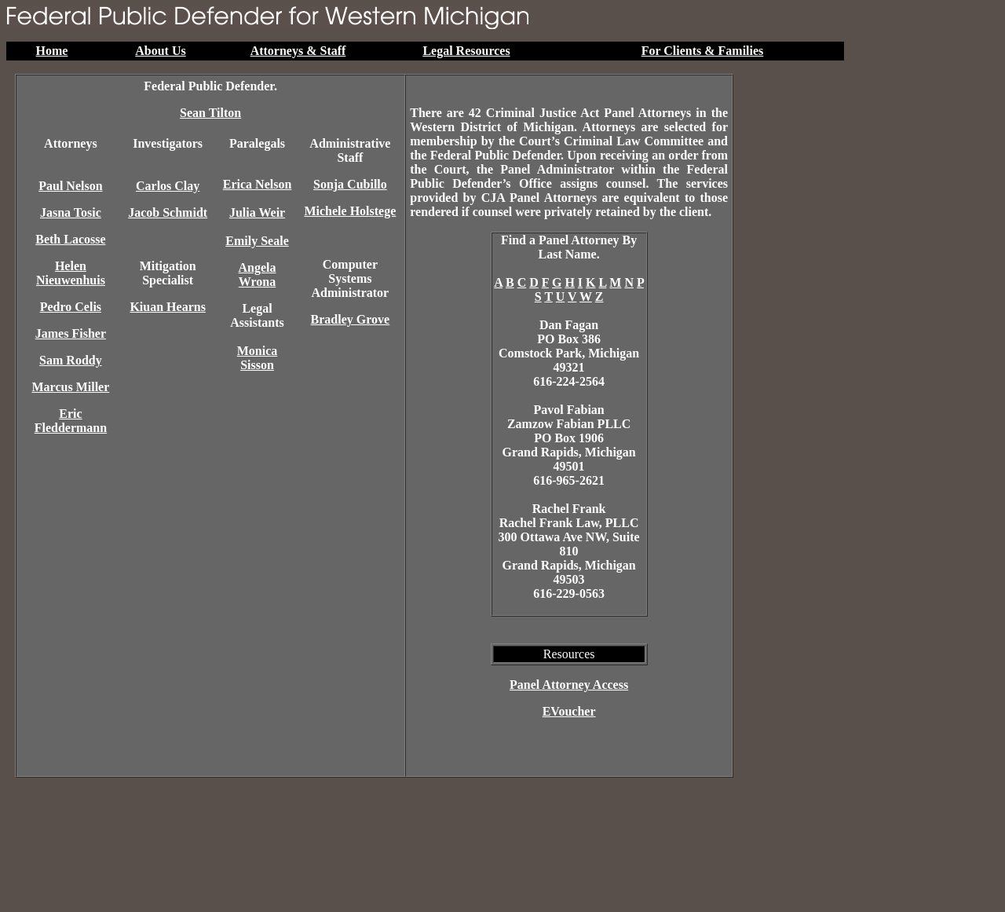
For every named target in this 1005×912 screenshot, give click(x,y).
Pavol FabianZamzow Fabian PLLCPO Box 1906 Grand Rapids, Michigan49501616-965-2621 (568, 445)
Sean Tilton (210, 112)
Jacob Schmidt (167, 212)
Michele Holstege (350, 211)
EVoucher (569, 711)
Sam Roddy (70, 360)
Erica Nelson (257, 184)
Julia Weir (257, 212)
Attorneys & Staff (298, 50)
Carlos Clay (167, 185)
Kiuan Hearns (167, 306)
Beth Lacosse (70, 239)
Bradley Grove (350, 319)
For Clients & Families (702, 50)
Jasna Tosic (70, 212)
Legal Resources (466, 50)
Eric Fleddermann (71, 420)
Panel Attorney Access (569, 684)
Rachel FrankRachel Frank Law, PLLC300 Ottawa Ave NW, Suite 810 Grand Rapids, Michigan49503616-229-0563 (569, 551)
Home (52, 50)
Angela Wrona (257, 274)
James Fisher (70, 333)
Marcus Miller (71, 387)
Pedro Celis (70, 306)
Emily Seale (256, 240)
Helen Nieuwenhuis (70, 273)
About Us (160, 50)
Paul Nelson (70, 185)
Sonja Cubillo (350, 184)
